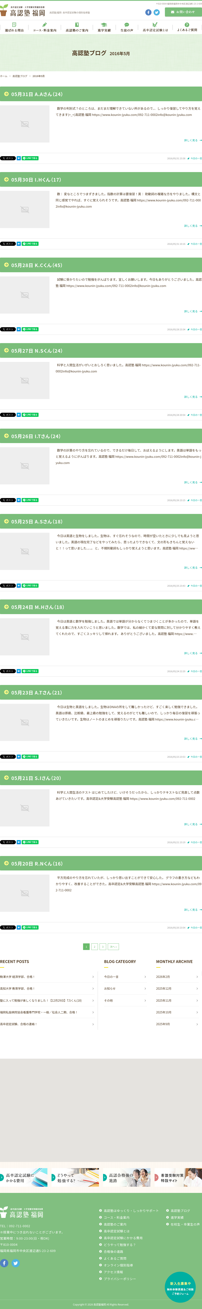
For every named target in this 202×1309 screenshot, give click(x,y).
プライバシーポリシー (120, 1279)
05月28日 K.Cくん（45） (37, 265)
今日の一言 (196, 158)
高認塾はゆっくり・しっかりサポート (131, 1210)
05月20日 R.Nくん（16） (37, 863)
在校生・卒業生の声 (185, 1224)
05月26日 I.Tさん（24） (36, 436)
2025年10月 (164, 1012)
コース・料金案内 (116, 1217)
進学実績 (177, 1217)
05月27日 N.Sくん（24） (37, 350)
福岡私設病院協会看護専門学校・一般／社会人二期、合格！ (39, 1012)
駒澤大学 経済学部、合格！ (17, 977)
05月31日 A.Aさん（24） (37, 93)
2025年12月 (164, 988)
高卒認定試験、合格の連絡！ (19, 1024)
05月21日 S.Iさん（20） (36, 777)
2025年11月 (164, 1000)
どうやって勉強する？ (120, 1244)
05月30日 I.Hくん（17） (36, 179)
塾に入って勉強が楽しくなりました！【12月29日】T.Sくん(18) (42, 1000)
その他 (108, 1000)
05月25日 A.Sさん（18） (37, 521)
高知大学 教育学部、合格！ (17, 988)
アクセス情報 (113, 1272)
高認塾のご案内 (115, 1224)
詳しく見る (193, 140)
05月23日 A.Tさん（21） (37, 692)
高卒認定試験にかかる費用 (123, 1238)
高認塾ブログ (180, 1210)
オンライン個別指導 (118, 1265)
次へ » (113, 946)
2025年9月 (163, 1024)
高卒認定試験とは (117, 1231)
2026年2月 (163, 977)
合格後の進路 (113, 1251)
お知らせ (110, 988)
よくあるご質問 (115, 1258)
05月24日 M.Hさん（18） (38, 606)
